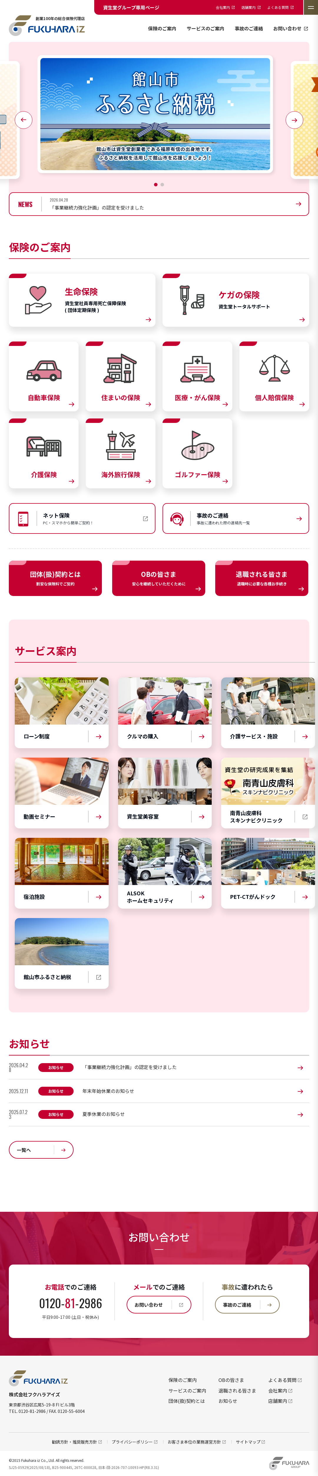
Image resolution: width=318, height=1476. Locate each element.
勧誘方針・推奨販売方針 (77, 1442)
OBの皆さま (231, 1379)
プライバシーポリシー (135, 1442)
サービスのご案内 (205, 28)
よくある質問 (285, 1379)
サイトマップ (251, 1442)
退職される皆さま (237, 1390)
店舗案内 (281, 1400)
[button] (156, 184)
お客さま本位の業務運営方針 (197, 1442)
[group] (179, 204)
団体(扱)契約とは (186, 1400)
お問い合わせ (291, 28)
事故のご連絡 (249, 28)
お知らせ (227, 1400)
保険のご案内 (162, 28)
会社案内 (281, 1390)
